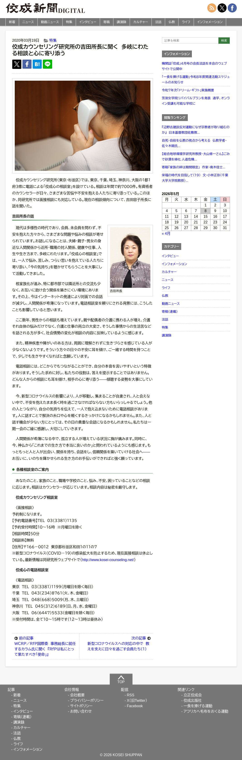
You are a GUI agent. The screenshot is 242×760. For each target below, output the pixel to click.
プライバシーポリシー (87, 700)
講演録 (121, 22)
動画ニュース (50, 22)
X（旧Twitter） (137, 700)
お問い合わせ (81, 711)
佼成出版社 (192, 700)
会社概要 (77, 695)
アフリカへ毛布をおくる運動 (205, 711)
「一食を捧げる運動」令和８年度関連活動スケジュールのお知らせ (196, 79)
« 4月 (166, 233)
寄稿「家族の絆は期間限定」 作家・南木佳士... (193, 167)
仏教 (172, 22)
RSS (130, 695)
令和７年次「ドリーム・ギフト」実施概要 (188, 90)
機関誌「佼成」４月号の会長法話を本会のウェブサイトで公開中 (194, 66)
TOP (121, 679)
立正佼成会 (192, 695)
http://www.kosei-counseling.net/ (108, 560)
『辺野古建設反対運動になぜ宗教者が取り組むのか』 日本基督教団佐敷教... (196, 129)
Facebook (135, 706)
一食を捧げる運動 (197, 706)
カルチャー (140, 22)
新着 (12, 22)
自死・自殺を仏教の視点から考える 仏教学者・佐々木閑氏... (194, 143)
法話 (158, 22)
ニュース (28, 22)
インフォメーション (209, 22)
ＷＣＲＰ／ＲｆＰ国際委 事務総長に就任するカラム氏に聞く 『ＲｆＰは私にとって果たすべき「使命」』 (46, 646)
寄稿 (106, 22)
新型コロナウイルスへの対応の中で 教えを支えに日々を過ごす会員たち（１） (119, 643)
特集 (69, 22)
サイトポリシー (81, 706)
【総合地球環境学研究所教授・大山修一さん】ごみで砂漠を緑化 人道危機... (196, 156)
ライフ (186, 22)
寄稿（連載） (170, 311)
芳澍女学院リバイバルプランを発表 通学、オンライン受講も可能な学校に (196, 100)
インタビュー (87, 22)
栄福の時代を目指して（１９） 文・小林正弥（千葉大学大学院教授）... (195, 177)
